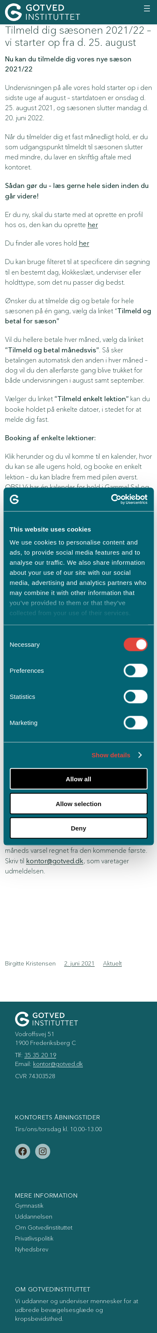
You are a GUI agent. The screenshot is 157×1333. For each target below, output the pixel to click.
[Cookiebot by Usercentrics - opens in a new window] (111, 499)
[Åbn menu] (147, 8)
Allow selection (78, 803)
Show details (111, 755)
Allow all (78, 779)
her (93, 225)
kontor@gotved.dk (54, 861)
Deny (78, 828)
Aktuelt (112, 963)
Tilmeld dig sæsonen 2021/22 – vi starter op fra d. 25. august (78, 36)
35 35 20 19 (40, 1055)
